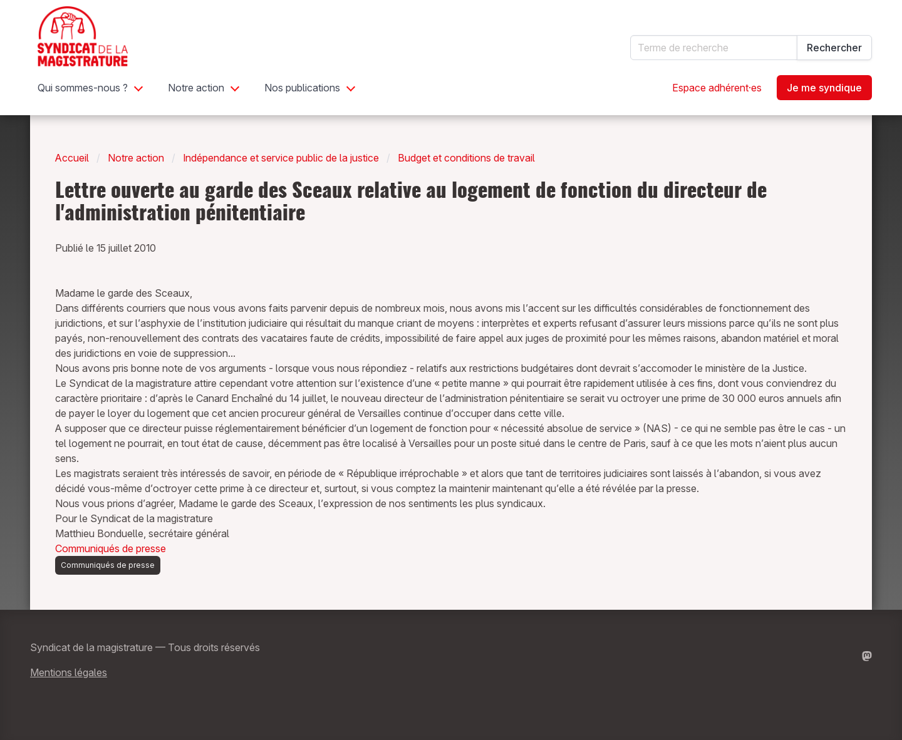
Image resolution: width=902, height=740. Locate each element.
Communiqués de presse (110, 548)
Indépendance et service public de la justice (281, 158)
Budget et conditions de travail (466, 158)
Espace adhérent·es (717, 87)
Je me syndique (824, 87)
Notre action (196, 87)
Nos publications (302, 87)
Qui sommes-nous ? (83, 87)
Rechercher (834, 47)
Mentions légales (68, 672)
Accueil (72, 158)
